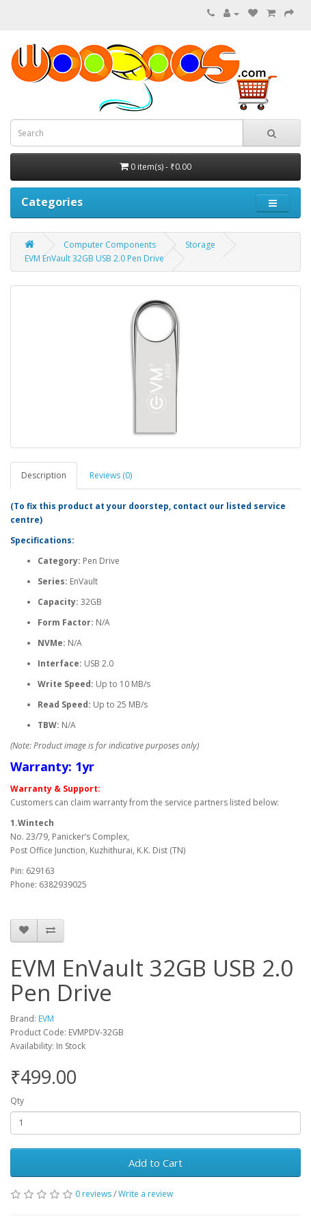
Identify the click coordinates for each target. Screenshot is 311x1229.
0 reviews (93, 1194)
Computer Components (110, 244)
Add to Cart (155, 1162)
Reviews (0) (111, 475)
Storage (200, 244)
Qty (17, 1101)
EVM (46, 1018)
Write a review (145, 1194)
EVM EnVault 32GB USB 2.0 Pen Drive (94, 258)
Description (43, 475)
